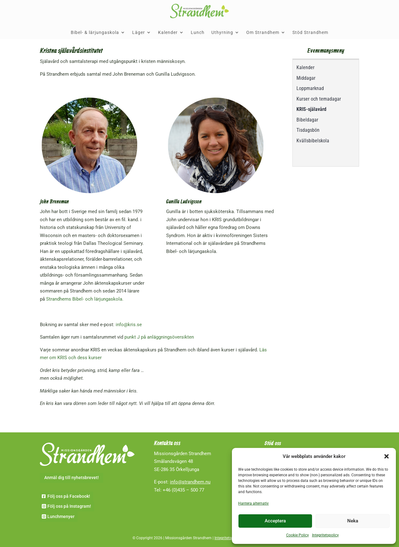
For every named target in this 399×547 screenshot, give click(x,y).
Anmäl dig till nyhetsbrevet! (71, 477)
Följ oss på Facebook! (68, 496)
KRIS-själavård (311, 109)
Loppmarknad (310, 88)
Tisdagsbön (308, 130)
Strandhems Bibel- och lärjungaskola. (84, 299)
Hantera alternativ (253, 503)
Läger (138, 32)
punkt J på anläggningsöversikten (159, 337)
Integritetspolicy (325, 535)
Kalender (168, 32)
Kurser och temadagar (318, 99)
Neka (352, 521)
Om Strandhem (262, 32)
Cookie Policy (297, 535)
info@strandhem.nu (190, 482)
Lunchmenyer (61, 516)
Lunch (197, 32)
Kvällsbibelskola (312, 141)
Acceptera (275, 521)
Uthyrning (222, 32)
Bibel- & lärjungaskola (95, 32)
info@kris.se (129, 324)
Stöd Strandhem (310, 32)
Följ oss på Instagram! (69, 506)
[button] (386, 456)
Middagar (305, 78)
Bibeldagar (307, 120)
